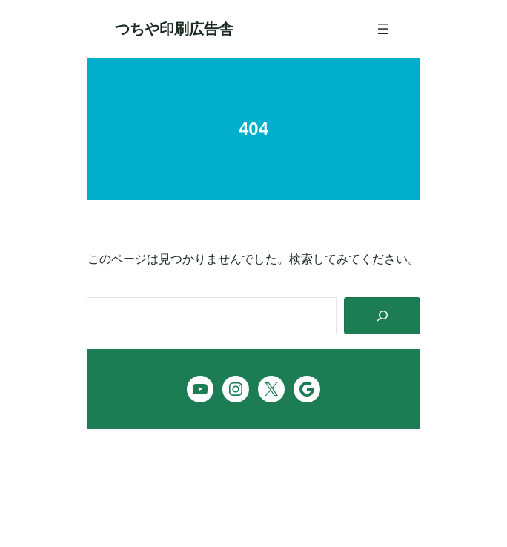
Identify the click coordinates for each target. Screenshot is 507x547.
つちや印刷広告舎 (174, 29)
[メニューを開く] (383, 29)
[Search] (382, 315)
